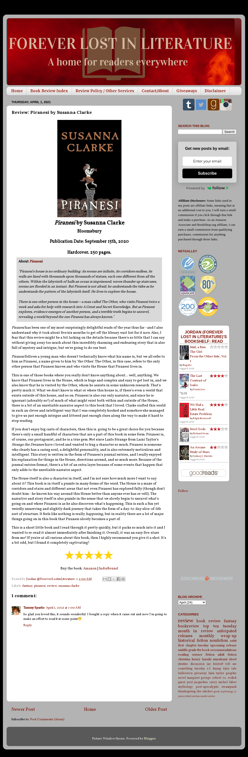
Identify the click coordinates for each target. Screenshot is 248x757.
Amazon (90, 568)
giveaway (200, 673)
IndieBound (108, 568)
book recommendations (219, 650)
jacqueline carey (205, 682)
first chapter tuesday (193, 645)
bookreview (188, 626)
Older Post (156, 709)
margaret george (199, 678)
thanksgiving (187, 691)
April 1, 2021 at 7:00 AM (63, 607)
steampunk (229, 687)
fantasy (27, 586)
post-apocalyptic (207, 687)
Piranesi (35, 261)
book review (209, 621)
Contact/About (155, 91)
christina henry (189, 659)
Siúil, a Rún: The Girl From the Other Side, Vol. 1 (208, 354)
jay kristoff (215, 664)
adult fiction (227, 654)
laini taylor (216, 673)
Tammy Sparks (33, 607)
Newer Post (23, 709)
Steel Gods (197, 429)
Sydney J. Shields (202, 456)
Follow (183, 491)
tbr (199, 650)
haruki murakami (214, 659)
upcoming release (223, 645)
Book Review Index (49, 91)
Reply (27, 625)
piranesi (39, 586)
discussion (197, 664)
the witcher (205, 691)
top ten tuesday (220, 626)
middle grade (187, 650)
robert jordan (192, 696)
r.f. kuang (214, 669)
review (52, 586)
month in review (195, 631)
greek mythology (223, 692)
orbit (233, 641)
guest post (185, 682)
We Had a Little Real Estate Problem (201, 409)
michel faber (227, 682)
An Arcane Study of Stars (200, 449)
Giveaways (186, 91)
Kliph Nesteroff (202, 418)
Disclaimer (215, 91)
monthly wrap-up (218, 636)
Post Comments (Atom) (47, 719)
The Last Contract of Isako (198, 381)
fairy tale (230, 669)
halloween (185, 673)
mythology (185, 687)
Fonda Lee (199, 389)
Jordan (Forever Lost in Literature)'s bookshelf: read (204, 336)
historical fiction (193, 640)
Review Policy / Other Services (105, 91)
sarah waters (207, 696)
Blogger (149, 738)
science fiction (203, 654)
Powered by (207, 188)
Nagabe (187, 365)
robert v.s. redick (224, 678)
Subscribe (207, 173)
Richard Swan (201, 433)
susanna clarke (68, 586)
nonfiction (219, 640)
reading (183, 654)
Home (17, 91)
